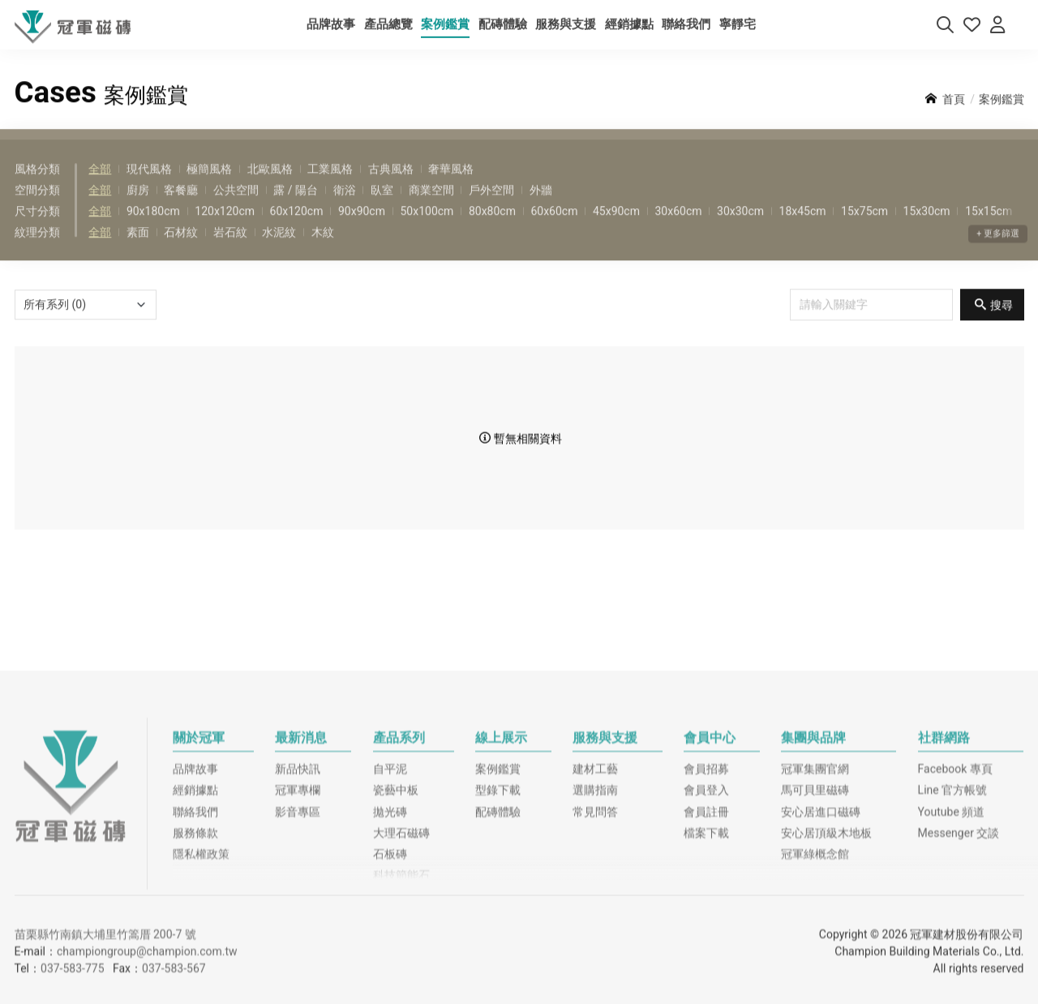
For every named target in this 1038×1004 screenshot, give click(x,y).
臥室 (382, 208)
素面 (138, 251)
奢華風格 (451, 187)
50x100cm (426, 229)
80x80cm (492, 229)
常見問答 (595, 930)
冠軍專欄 (297, 909)
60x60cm (553, 229)
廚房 (138, 208)
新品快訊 (297, 888)
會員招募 (706, 888)
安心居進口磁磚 (820, 930)
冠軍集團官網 (815, 888)
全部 (99, 187)
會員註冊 (706, 930)
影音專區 (297, 930)
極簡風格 (209, 187)
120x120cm (225, 229)
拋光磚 (390, 930)
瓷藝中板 (395, 909)
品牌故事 (195, 888)
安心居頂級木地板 (826, 951)
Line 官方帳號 (953, 909)
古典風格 (391, 187)
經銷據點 (195, 909)
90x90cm (361, 229)
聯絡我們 (195, 930)
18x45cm (802, 229)
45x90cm (616, 229)
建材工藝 (595, 888)
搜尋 (1001, 323)
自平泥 (390, 888)
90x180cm (153, 229)
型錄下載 (498, 909)
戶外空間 (491, 208)
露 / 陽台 (295, 208)
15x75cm (864, 229)
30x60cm (677, 229)
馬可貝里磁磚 (815, 909)
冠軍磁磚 (71, 904)
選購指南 (595, 909)
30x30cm (740, 229)
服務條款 (195, 951)
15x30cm (926, 229)
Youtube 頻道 (951, 930)
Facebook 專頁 (955, 888)
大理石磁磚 (401, 951)
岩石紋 (230, 251)
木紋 (322, 251)
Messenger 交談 (959, 951)
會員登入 (706, 909)
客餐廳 (181, 208)
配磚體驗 (498, 930)
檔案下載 (706, 951)
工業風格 (330, 187)
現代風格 (149, 187)
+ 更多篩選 (997, 270)
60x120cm (297, 229)
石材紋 (181, 251)
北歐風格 (270, 187)
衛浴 (344, 208)
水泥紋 (279, 251)
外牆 (541, 208)
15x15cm (988, 229)
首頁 (953, 117)
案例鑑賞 (498, 888)
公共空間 (236, 208)
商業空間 (431, 208)
